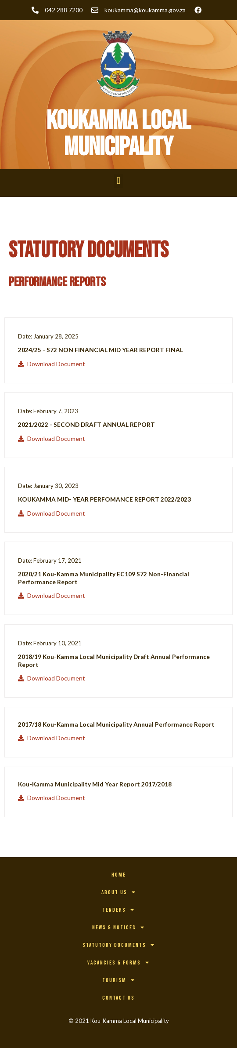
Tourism (118, 980)
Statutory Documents (119, 945)
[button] (118, 181)
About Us (118, 892)
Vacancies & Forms (118, 962)
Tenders (118, 909)
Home (118, 874)
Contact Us (118, 997)
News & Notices (118, 927)
